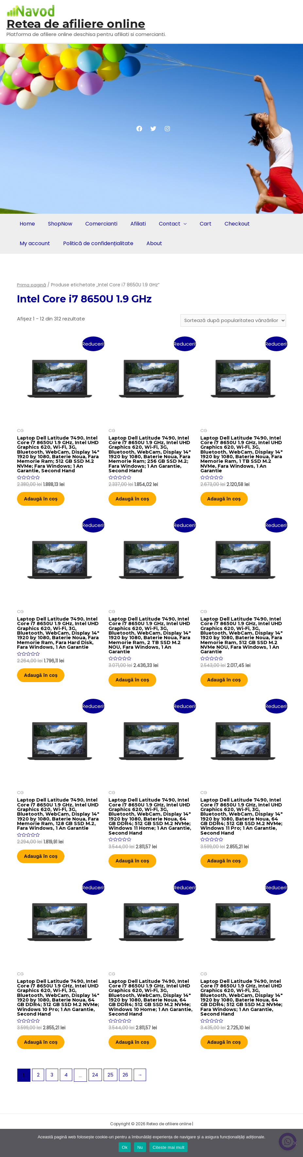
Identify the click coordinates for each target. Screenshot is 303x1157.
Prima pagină (31, 285)
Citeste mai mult (168, 1147)
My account (34, 243)
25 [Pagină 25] (112, 1097)
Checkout (228, 223)
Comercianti (98, 223)
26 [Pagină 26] (128, 1097)
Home (26, 223)
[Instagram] (167, 129)
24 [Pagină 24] (97, 1097)
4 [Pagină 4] (67, 1097)
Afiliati (133, 223)
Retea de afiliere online (76, 24)
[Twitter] (153, 129)
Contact (164, 223)
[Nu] (295, 1143)
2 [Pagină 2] (38, 1097)
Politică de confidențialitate (96, 243)
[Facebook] (139, 129)
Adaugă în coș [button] (45, 503)
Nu (140, 1147)
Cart (198, 223)
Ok (124, 1147)
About (151, 243)
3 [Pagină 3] (52, 1097)
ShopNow (58, 223)
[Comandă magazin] (231, 320)
